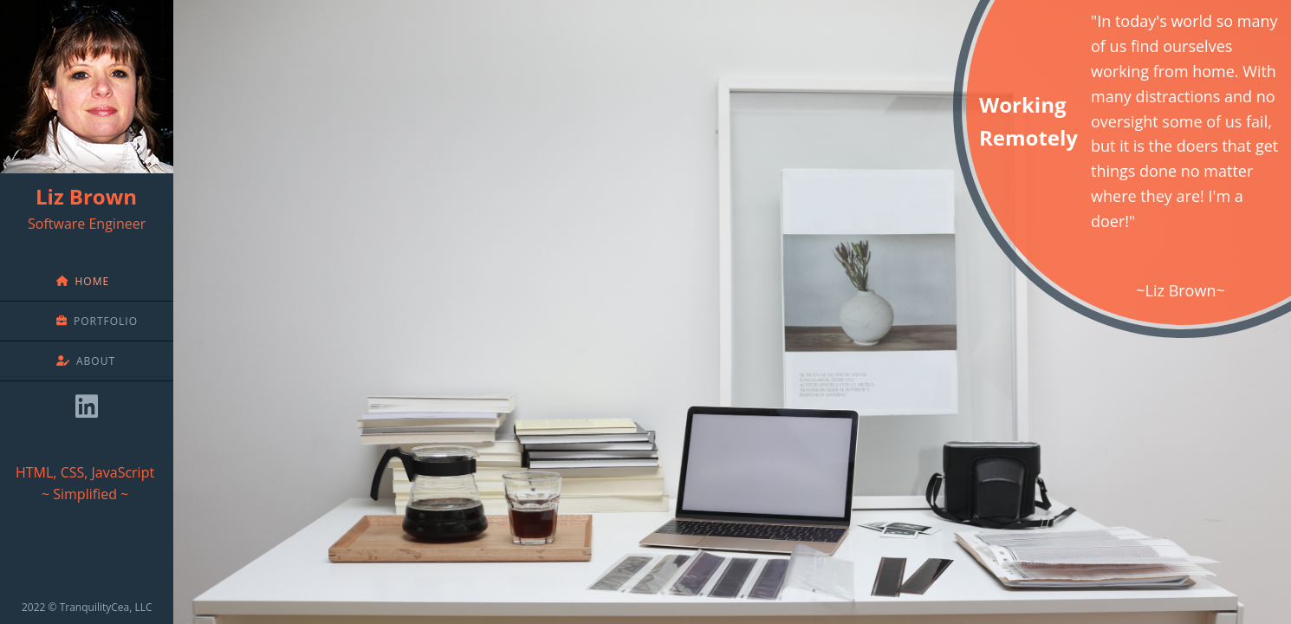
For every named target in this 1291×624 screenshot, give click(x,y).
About (85, 361)
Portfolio (97, 321)
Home (82, 281)
